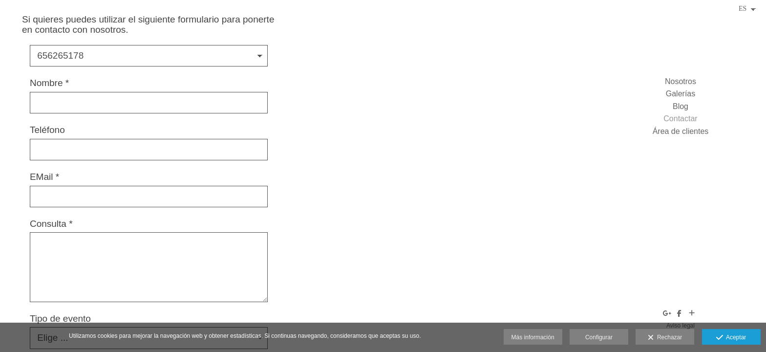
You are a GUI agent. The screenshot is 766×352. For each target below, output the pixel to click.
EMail (44, 177)
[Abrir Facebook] (679, 313)
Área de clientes (681, 131)
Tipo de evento (60, 319)
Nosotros (680, 81)
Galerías (680, 93)
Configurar (599, 337)
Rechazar (665, 338)
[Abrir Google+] (667, 313)
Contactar (680, 118)
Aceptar (731, 338)
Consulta (51, 224)
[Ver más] (692, 313)
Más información (532, 337)
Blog (680, 106)
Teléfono (47, 130)
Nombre (49, 83)
